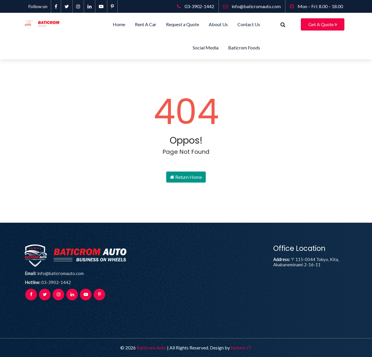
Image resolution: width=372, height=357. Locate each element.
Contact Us (248, 24)
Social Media (206, 47)
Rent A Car (145, 24)
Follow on (37, 6)
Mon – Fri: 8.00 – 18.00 (316, 6)
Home (119, 24)
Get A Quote (322, 24)
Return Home (186, 177)
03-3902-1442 (195, 6)
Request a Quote (182, 24)
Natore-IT (241, 347)
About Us (218, 24)
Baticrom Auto (151, 347)
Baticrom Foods (244, 47)
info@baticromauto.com (252, 6)
